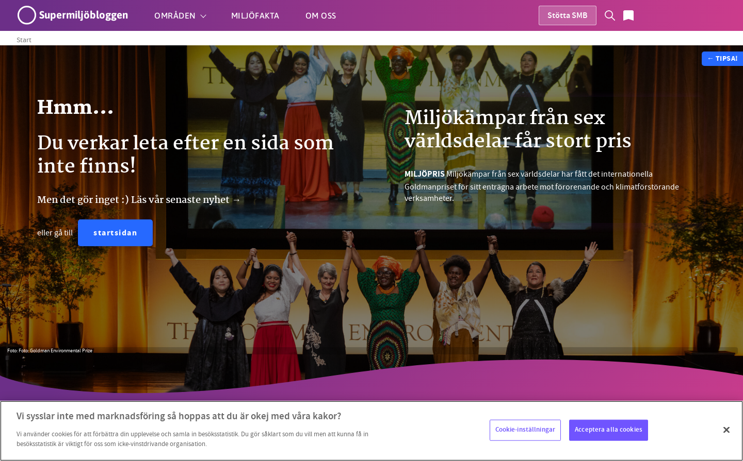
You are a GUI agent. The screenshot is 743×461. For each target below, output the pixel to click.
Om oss (320, 15)
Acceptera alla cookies (608, 429)
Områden (175, 15)
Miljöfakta (255, 15)
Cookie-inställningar (525, 429)
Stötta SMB (567, 16)
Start (24, 39)
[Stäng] (726, 429)
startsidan (115, 233)
